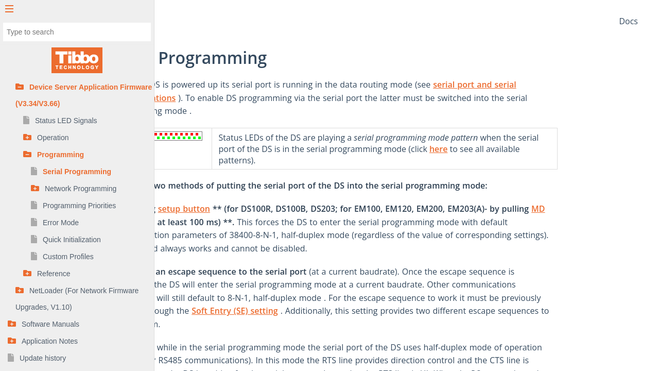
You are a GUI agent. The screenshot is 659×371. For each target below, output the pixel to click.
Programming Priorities (79, 205)
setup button (257, 208)
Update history (43, 358)
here (511, 149)
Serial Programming (77, 171)
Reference (54, 273)
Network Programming (80, 188)
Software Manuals (50, 324)
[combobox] (77, 32)
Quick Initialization (72, 239)
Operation (52, 137)
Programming (60, 154)
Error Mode (61, 222)
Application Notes (50, 341)
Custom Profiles (68, 256)
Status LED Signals (66, 120)
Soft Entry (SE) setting (308, 310)
